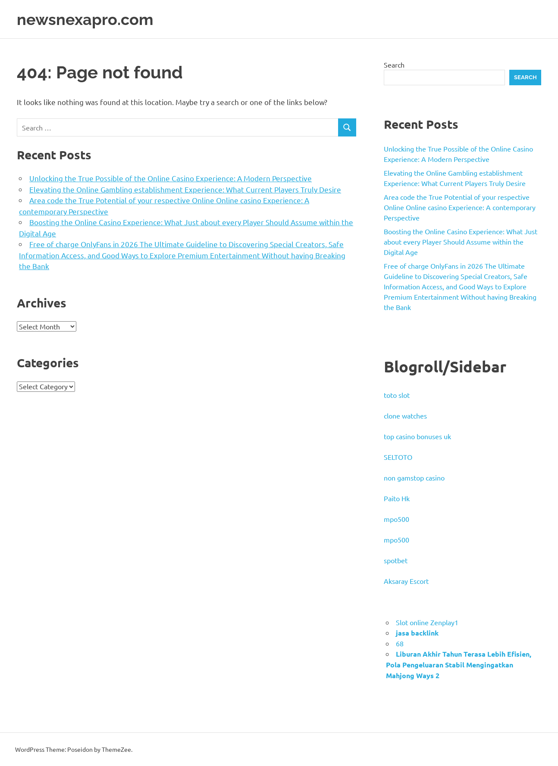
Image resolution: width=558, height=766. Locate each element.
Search (394, 64)
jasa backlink (417, 632)
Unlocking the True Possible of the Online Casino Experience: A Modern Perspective (170, 178)
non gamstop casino (414, 477)
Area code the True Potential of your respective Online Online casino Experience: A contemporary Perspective (460, 207)
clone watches (405, 415)
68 (400, 643)
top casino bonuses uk (417, 436)
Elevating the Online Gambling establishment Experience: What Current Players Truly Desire (185, 189)
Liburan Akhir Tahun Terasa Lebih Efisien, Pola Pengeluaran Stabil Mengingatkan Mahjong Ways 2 (458, 664)
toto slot (397, 395)
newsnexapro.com (88, 19)
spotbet (396, 560)
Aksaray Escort (406, 581)
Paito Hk (397, 498)
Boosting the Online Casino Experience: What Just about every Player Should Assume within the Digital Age (460, 241)
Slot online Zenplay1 (427, 622)
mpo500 (396, 519)
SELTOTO (398, 457)
